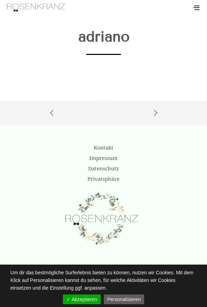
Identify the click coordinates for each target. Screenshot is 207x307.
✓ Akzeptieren (81, 299)
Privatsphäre (103, 178)
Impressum (103, 157)
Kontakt (103, 147)
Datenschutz (103, 168)
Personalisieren (124, 299)
